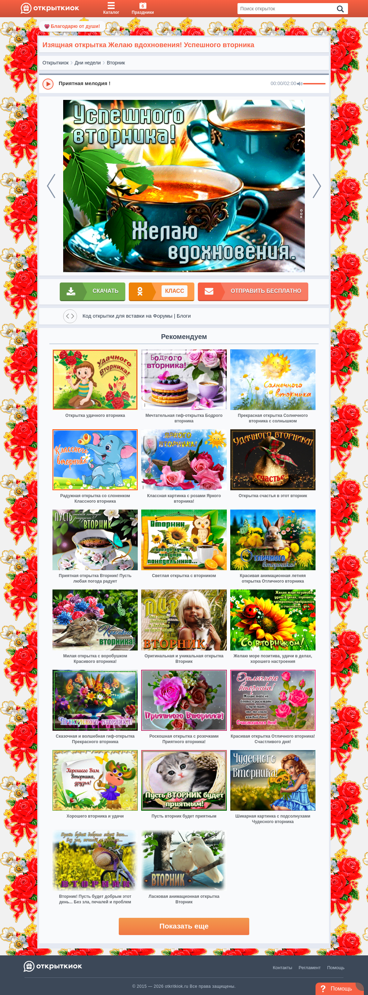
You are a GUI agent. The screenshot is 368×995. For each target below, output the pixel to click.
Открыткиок (55, 62)
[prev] (51, 186)
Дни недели (88, 62)
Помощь (336, 967)
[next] (317, 186)
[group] (184, 83)
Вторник (116, 62)
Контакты (282, 967)
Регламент (310, 967)
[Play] (48, 84)
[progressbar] (314, 84)
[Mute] (299, 84)
